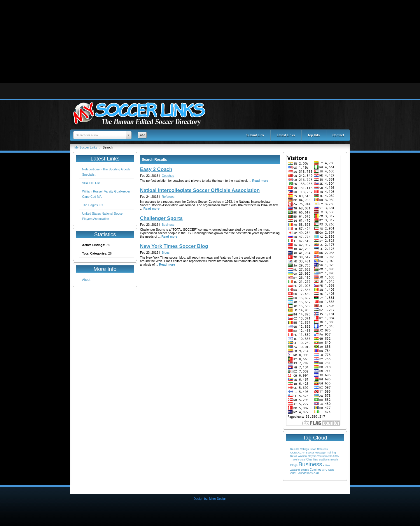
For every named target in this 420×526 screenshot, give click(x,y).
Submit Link (255, 135)
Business (310, 464)
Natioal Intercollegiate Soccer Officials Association (200, 190)
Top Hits (314, 135)
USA (336, 456)
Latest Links (286, 135)
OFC (293, 473)
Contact (338, 135)
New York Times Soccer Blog (174, 246)
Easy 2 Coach (156, 169)
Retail (293, 456)
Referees (322, 449)
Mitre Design (218, 498)
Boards (305, 469)
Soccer (310, 452)
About (86, 279)
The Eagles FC (92, 205)
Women (302, 456)
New (327, 465)
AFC (324, 469)
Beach (334, 459)
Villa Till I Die (91, 183)
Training (331, 452)
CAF (316, 473)
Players (312, 456)
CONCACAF (297, 452)
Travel (294, 459)
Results (294, 449)
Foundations (305, 473)
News (312, 449)
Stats (331, 469)
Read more (260, 180)
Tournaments (324, 456)
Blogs (294, 465)
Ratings (304, 449)
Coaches (315, 469)
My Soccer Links (86, 147)
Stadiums (324, 459)
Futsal (302, 459)
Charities (312, 459)
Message (320, 452)
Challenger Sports (161, 218)
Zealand (295, 469)
